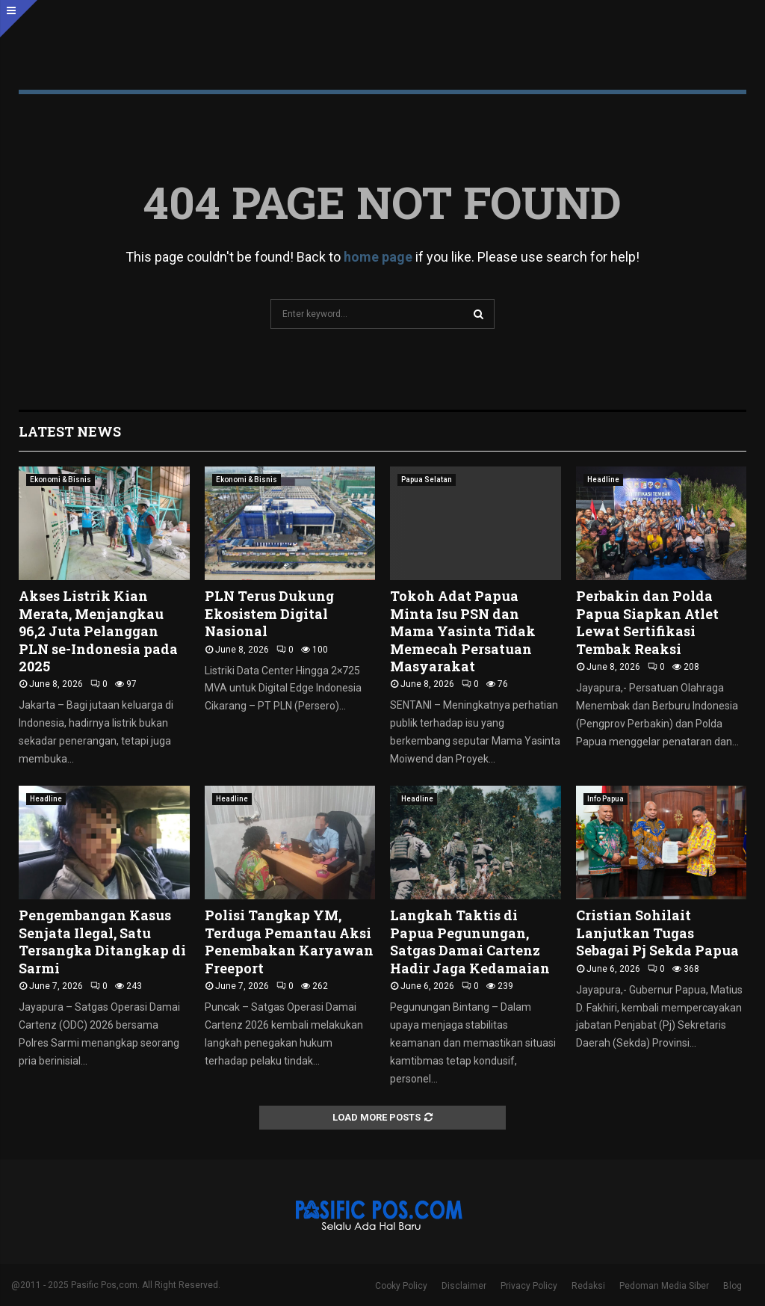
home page (378, 257)
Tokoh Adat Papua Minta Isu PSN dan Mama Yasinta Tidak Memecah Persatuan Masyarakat (463, 631)
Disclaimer (464, 1286)
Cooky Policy (401, 1286)
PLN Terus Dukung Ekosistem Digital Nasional (269, 613)
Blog (732, 1286)
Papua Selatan (426, 479)
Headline (603, 479)
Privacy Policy (529, 1286)
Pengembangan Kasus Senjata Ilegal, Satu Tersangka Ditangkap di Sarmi (102, 941)
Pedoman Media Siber (664, 1286)
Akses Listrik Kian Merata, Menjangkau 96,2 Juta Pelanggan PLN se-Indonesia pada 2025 (98, 631)
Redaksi (588, 1286)
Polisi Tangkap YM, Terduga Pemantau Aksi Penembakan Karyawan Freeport (289, 941)
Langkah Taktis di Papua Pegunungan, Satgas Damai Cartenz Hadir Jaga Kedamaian (470, 941)
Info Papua (605, 799)
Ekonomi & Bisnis (60, 479)
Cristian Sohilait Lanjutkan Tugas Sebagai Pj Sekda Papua (657, 932)
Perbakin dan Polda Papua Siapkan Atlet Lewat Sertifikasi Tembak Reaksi (647, 622)
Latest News (70, 431)
